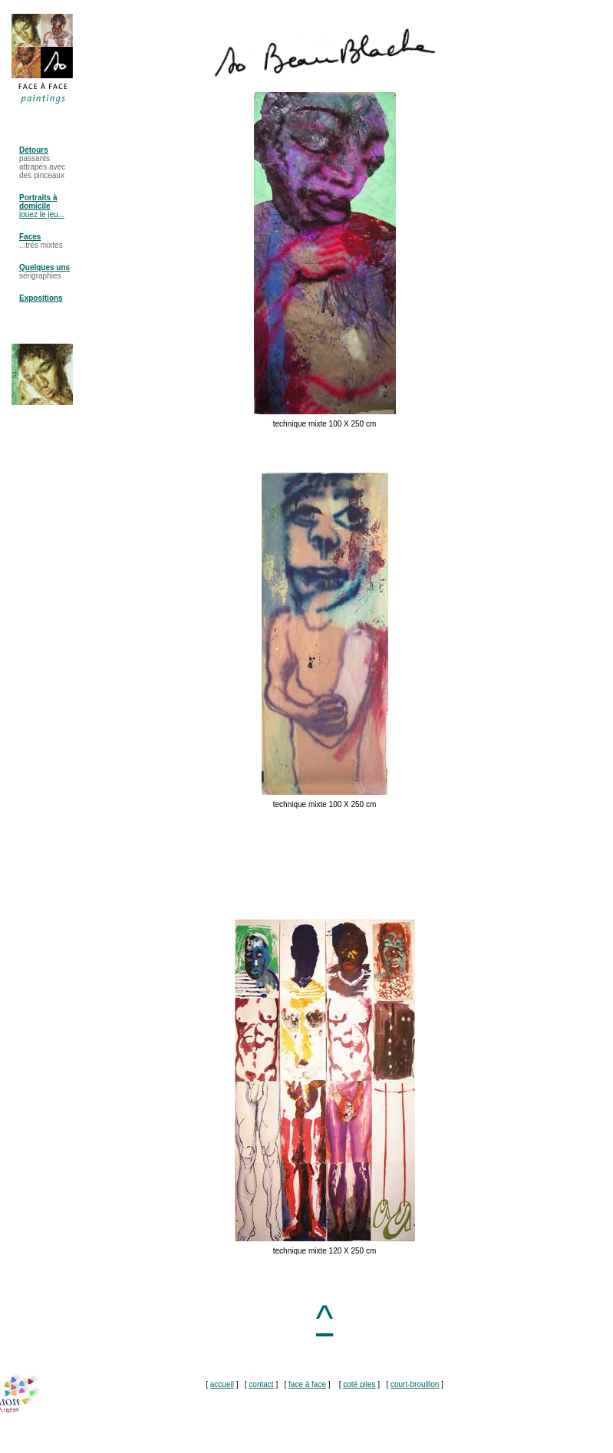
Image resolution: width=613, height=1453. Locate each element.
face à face (307, 1384)
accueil (222, 1384)
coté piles (359, 1384)
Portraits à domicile (38, 201)
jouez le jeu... (41, 214)
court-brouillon (415, 1384)
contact (261, 1384)
